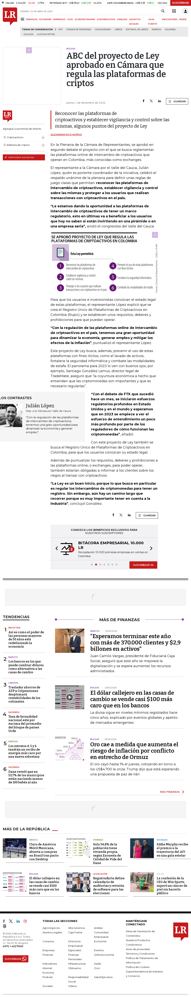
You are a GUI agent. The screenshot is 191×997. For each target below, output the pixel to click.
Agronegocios (51, 927)
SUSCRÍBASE (180, 2)
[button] (56, 549)
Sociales (162, 840)
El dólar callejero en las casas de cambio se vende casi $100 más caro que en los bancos (132, 699)
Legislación (100, 874)
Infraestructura (77, 963)
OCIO (70, 19)
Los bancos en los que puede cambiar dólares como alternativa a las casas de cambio (26, 667)
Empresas (48, 950)
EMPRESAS (59, 19)
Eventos (99, 950)
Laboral (13, 682)
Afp (60, 29)
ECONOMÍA (45, 19)
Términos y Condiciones (140, 953)
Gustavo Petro (46, 34)
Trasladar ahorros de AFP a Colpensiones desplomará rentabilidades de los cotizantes (24, 694)
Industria (14, 627)
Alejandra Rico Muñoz (66, 134)
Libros (118, 29)
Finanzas (48, 954)
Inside (97, 963)
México (33, 840)
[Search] (162, 11)
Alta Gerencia (76, 927)
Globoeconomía (104, 954)
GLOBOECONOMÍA (85, 19)
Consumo (48, 941)
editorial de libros (137, 29)
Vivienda (98, 840)
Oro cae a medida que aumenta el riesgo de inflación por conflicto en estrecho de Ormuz (134, 750)
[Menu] (23, 19)
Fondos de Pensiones (78, 29)
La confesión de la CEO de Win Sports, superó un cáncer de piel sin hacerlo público (172, 885)
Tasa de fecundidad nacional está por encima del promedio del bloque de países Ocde (24, 724)
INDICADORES (170, 19)
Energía (156, 29)
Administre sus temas (19, 157)
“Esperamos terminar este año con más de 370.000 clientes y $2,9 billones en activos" (135, 642)
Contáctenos (134, 944)
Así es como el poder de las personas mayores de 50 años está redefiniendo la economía (26, 639)
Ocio (97, 968)
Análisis (98, 927)
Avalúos (28, 34)
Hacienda (13, 712)
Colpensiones (103, 29)
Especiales (74, 950)
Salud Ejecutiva (103, 977)
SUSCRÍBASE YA (143, 564)
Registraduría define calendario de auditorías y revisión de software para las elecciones (109, 885)
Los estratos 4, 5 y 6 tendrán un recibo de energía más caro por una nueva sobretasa (24, 751)
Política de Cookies (137, 967)
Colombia (170, 29)
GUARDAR (177, 101)
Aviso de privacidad (138, 949)
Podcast (48, 977)
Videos (72, 986)
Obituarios (74, 968)
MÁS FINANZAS (170, 791)
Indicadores (50, 963)
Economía (100, 941)
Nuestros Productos (138, 940)
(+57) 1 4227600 (13, 946)
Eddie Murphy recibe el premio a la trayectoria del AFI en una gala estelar (172, 850)
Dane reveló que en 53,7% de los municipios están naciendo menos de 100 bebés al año (26, 777)
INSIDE (183, 19)
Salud (160, 874)
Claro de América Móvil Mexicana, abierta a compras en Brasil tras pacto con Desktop (44, 852)
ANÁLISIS (122, 19)
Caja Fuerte (75, 932)
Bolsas (33, 874)
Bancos (13, 657)
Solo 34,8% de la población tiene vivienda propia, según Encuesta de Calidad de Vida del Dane (107, 854)
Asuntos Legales (52, 932)
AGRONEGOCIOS (106, 19)
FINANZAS (32, 19)
